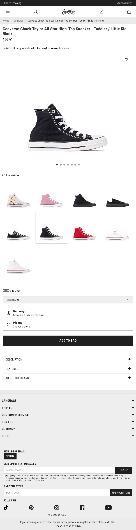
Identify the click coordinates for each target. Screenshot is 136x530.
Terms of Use (50, 478)
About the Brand (67, 378)
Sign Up (10, 456)
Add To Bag (68, 340)
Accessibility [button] (124, 3)
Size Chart (12, 290)
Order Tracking (12, 3)
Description (67, 359)
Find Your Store (13, 486)
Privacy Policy (66, 478)
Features (67, 368)
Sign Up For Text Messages (20, 463)
